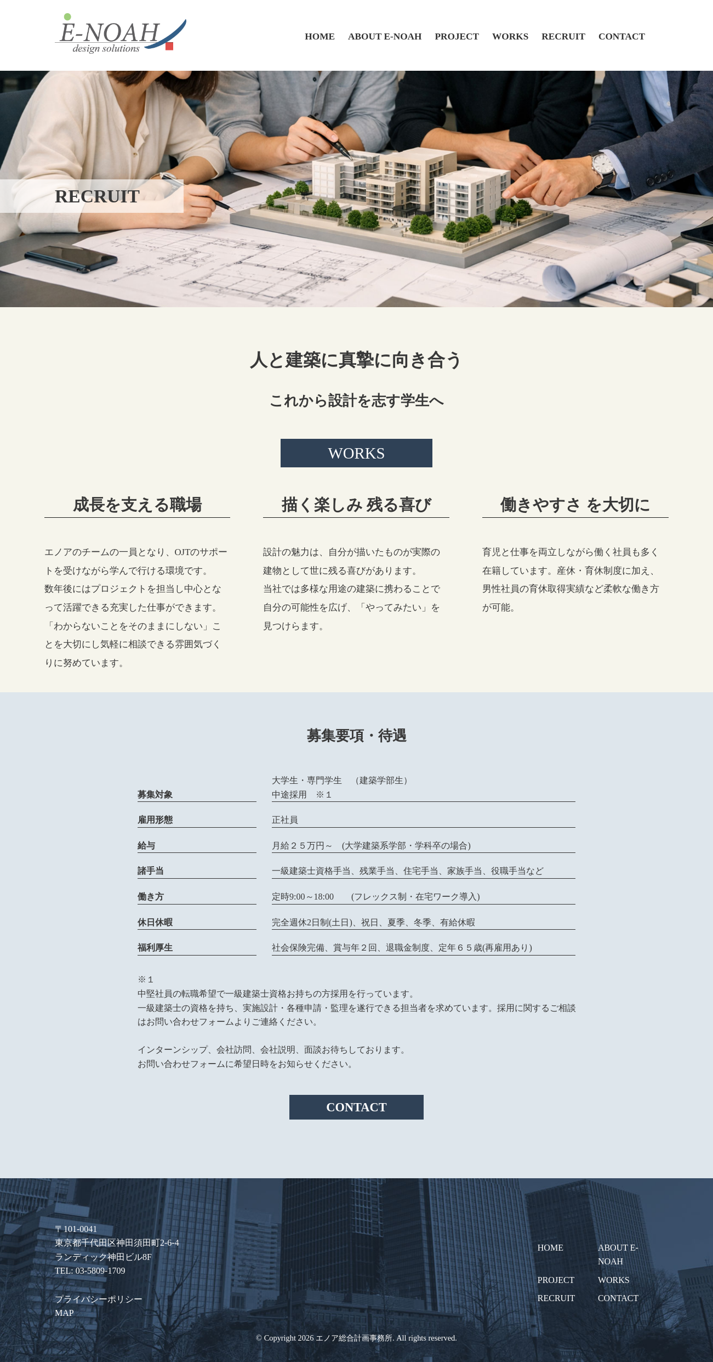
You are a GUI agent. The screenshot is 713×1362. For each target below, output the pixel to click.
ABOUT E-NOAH (384, 36)
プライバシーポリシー (98, 1299)
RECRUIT (563, 36)
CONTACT (621, 36)
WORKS (510, 36)
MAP (64, 1313)
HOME (320, 36)
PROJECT (457, 36)
